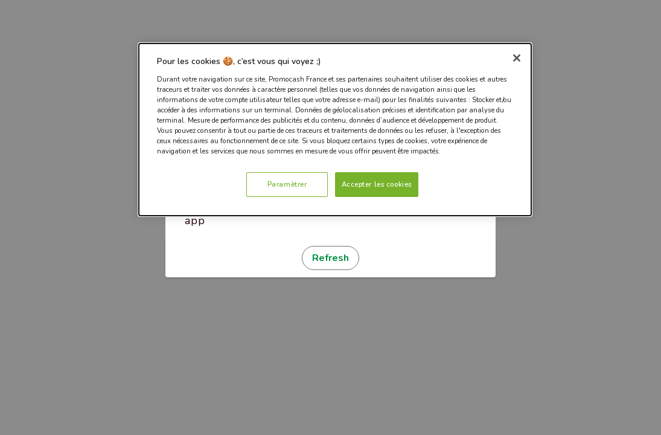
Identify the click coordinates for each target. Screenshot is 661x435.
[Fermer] (516, 58)
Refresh (330, 258)
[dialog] (335, 130)
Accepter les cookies (377, 184)
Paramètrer (287, 184)
